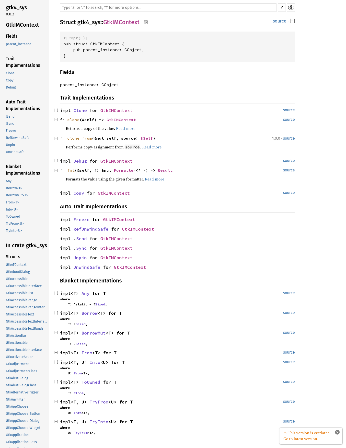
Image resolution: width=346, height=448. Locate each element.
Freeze (11, 131)
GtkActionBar (16, 336)
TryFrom (99, 402)
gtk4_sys (16, 7)
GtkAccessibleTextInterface (27, 321)
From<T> (12, 202)
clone (73, 119)
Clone (10, 73)
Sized (100, 304)
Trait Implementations (23, 62)
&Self (147, 138)
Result (165, 170)
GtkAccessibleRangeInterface (27, 307)
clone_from (79, 138)
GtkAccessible (17, 279)
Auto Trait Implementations (23, 105)
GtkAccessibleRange (21, 300)
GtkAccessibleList (19, 293)
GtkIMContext (22, 25)
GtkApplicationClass (21, 442)
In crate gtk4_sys (26, 245)
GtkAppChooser (18, 406)
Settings (291, 7)
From (86, 353)
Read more (125, 128)
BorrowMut (93, 333)
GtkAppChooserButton (23, 414)
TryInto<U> (14, 231)
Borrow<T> (14, 188)
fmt (71, 170)
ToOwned (13, 216)
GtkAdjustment (17, 364)
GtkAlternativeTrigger (22, 392)
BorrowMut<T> (17, 195)
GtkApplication (17, 435)
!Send (10, 116)
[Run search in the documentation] (168, 7)
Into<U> (12, 209)
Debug (11, 87)
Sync (81, 248)
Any (9, 181)
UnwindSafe (15, 152)
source (279, 21)
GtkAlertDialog (17, 378)
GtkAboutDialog (18, 272)
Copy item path (146, 22)
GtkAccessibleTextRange (25, 328)
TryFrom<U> (15, 224)
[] (292, 21)
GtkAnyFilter (15, 399)
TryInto (99, 422)
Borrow (89, 313)
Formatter (125, 170)
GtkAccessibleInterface (24, 286)
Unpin (10, 145)
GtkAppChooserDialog (22, 421)
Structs (13, 256)
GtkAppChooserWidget (23, 428)
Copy (9, 80)
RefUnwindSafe (18, 138)
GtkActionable (17, 343)
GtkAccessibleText (20, 314)
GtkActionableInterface (24, 350)
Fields (12, 36)
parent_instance (18, 44)
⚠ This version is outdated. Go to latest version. (307, 435)
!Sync (10, 124)
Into (95, 362)
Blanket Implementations (23, 170)
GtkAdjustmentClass (21, 371)
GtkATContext (16, 265)
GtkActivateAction (20, 357)
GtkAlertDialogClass (21, 385)
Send (81, 238)
